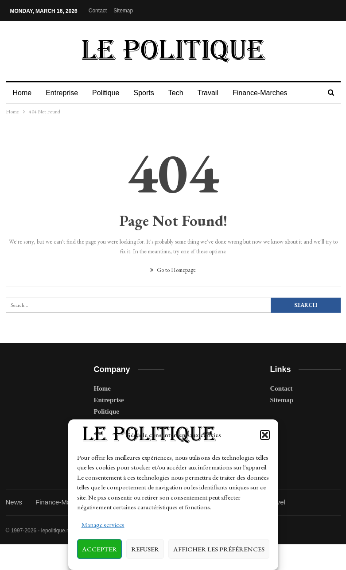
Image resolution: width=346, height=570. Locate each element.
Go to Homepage (173, 270)
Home (22, 93)
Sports (147, 93)
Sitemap (123, 11)
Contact (98, 11)
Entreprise (63, 93)
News (14, 502)
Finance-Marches (268, 93)
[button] (264, 434)
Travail (214, 93)
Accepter (99, 549)
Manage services (103, 524)
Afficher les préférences (218, 549)
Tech (181, 93)
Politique (108, 93)
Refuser (145, 549)
